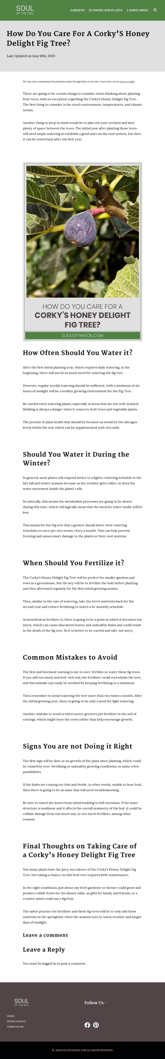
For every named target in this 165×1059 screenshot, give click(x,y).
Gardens (77, 10)
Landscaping (137, 10)
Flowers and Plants (105, 10)
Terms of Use (15, 1026)
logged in (49, 963)
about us (124, 81)
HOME (10, 1016)
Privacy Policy (16, 1021)
